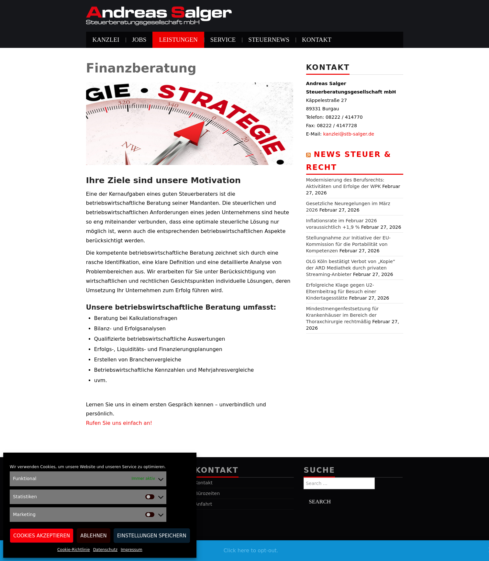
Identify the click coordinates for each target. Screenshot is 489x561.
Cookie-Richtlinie (73, 549)
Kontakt (316, 39)
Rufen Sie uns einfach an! (119, 423)
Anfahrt (203, 504)
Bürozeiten (207, 493)
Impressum (131, 549)
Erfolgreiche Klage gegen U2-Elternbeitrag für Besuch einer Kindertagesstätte (341, 291)
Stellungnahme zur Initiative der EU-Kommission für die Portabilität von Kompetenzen (348, 244)
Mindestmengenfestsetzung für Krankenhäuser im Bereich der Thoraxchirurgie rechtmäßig (342, 315)
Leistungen (178, 39)
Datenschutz (105, 549)
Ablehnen (93, 536)
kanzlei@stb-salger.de (348, 134)
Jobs (139, 39)
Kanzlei (106, 39)
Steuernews (268, 39)
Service (223, 39)
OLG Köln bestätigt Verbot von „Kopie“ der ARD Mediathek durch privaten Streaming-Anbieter (350, 268)
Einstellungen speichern (151, 536)
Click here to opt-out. (251, 550)
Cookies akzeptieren (41, 536)
